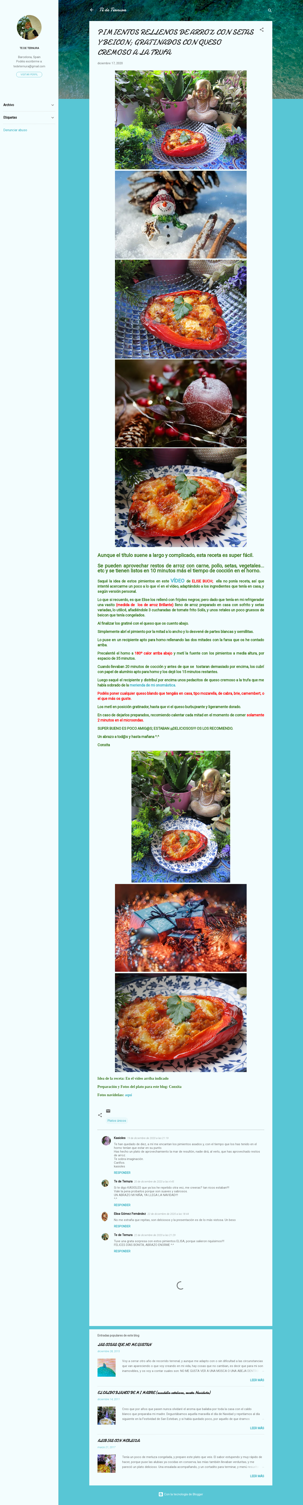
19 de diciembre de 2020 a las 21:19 (147, 1138)
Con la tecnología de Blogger (180, 1494)
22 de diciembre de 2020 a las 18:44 (168, 1213)
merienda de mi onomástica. (153, 685)
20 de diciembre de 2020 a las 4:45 (154, 1181)
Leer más (257, 1380)
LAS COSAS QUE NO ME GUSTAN (124, 1344)
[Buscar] (269, 11)
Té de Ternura (112, 9)
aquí (128, 1095)
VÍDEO (177, 581)
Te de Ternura (123, 1181)
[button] (261, 30)
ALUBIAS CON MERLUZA (118, 1440)
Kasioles (119, 1138)
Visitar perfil (29, 74)
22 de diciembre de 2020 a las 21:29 (154, 1235)
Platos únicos (117, 1121)
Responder (122, 1172)
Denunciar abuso (15, 130)
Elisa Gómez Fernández (130, 1214)
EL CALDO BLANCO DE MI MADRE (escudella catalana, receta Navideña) (154, 1392)
